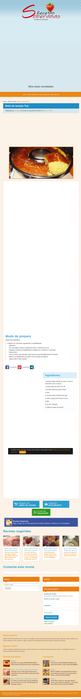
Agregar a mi (27, 504)
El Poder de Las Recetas (41, 11)
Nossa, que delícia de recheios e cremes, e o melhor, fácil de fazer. (71, 554)
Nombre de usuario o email (51, 599)
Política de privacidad (14, 694)
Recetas (57, 94)
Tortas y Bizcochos (32, 94)
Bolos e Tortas (12, 101)
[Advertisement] (41, 38)
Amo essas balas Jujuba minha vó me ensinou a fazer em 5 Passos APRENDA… (50, 555)
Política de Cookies (58, 450)
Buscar (8, 588)
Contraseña (47, 605)
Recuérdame (48, 612)
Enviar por (43, 512)
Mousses (14, 550)
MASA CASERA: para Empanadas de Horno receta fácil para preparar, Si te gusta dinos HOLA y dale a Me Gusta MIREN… (64, 673)
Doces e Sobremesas (26, 669)
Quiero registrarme (48, 623)
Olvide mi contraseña (49, 621)
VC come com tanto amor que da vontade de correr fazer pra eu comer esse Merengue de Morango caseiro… (31, 556)
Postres (40, 94)
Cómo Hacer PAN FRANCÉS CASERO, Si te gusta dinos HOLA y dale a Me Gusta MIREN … (65, 663)
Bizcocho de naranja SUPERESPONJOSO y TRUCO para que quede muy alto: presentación (25, 663)
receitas (17, 110)
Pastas (52, 94)
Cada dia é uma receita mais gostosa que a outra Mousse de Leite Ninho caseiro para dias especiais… (11, 556)
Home (24, 94)
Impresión (55, 504)
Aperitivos (46, 94)
